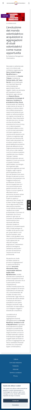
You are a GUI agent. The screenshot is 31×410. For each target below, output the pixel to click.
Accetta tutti (15, 400)
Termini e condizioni (15, 372)
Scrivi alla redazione (16, 362)
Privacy (15, 376)
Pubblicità (15, 366)
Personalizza (15, 405)
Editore (16, 359)
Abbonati (15, 369)
